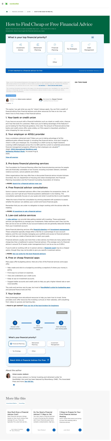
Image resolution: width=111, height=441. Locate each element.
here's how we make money (55, 85)
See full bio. (29, 381)
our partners (42, 85)
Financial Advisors (17, 11)
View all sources (12, 157)
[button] (9, 103)
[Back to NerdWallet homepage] (7, 11)
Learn (29, 11)
